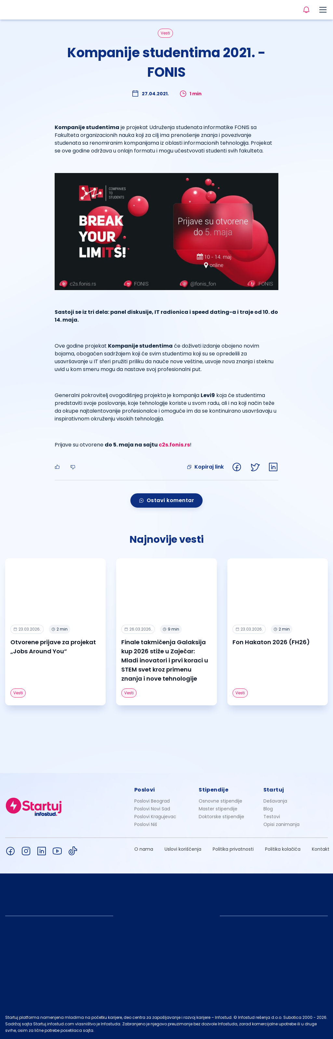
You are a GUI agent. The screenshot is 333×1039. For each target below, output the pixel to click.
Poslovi (144, 789)
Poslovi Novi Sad (152, 809)
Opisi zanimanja (281, 824)
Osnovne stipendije (220, 801)
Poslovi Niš (145, 824)
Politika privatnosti (233, 849)
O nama (143, 849)
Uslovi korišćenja (183, 849)
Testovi (271, 816)
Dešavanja (275, 801)
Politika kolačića (282, 849)
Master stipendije (218, 809)
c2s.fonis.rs (174, 444)
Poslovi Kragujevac (155, 816)
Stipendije (213, 789)
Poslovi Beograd (152, 801)
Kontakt (320, 849)
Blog (268, 809)
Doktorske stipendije (221, 816)
